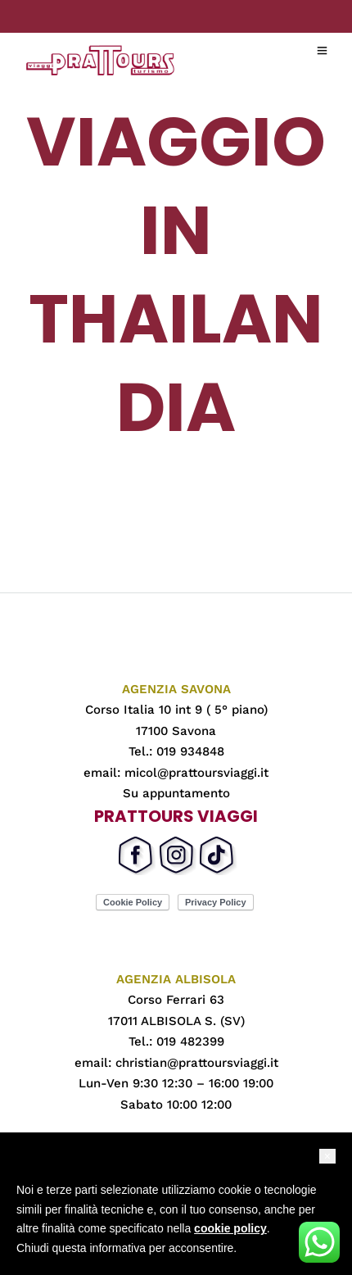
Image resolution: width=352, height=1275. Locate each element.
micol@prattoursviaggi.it (196, 772)
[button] (327, 1156)
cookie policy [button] (230, 1228)
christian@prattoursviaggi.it (196, 1062)
